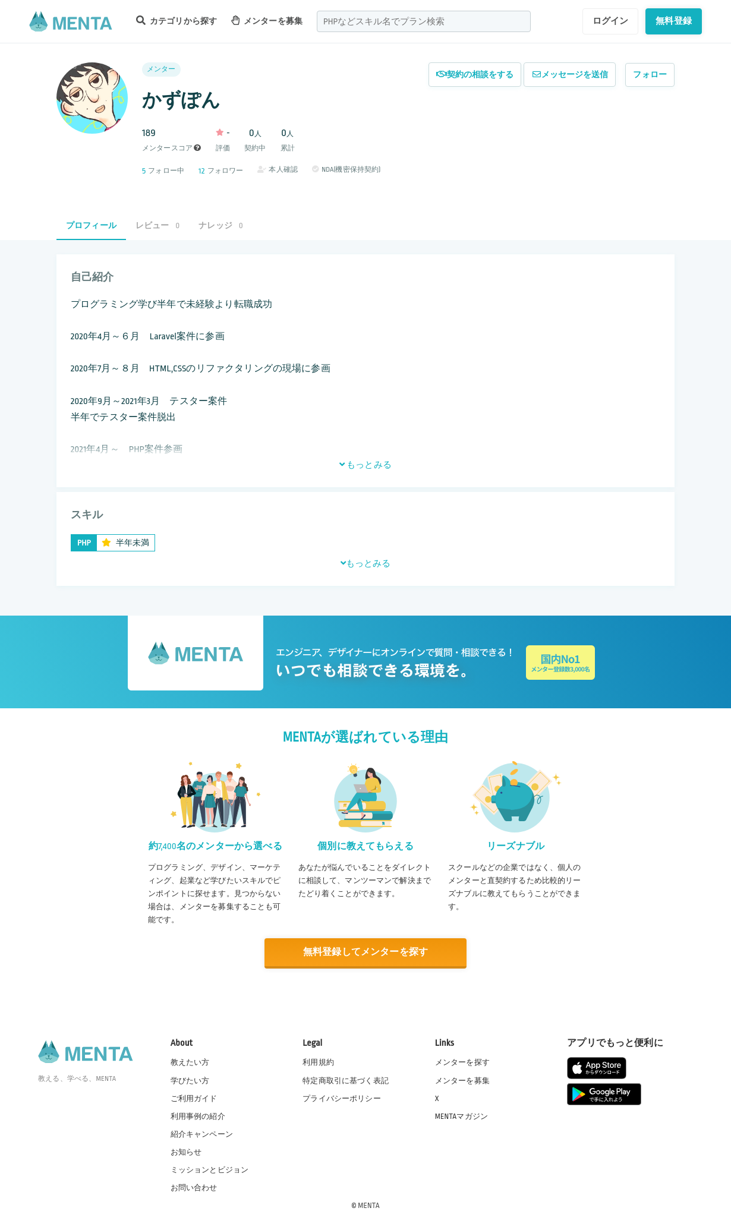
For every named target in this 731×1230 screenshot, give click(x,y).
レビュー (157, 225)
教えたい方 (190, 1062)
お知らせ (186, 1152)
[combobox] (424, 21)
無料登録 (674, 21)
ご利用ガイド (194, 1099)
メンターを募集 (267, 20)
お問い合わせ (194, 1188)
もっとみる (365, 464)
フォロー (650, 74)
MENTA (369, 1205)
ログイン (611, 21)
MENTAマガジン (461, 1116)
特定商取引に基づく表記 (346, 1081)
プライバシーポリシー (342, 1099)
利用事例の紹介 (198, 1116)
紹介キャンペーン (202, 1134)
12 (201, 170)
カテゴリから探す (176, 20)
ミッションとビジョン (210, 1170)
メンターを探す (462, 1062)
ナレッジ (220, 225)
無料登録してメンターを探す (365, 952)
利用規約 (318, 1062)
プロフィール (91, 225)
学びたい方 (190, 1081)
